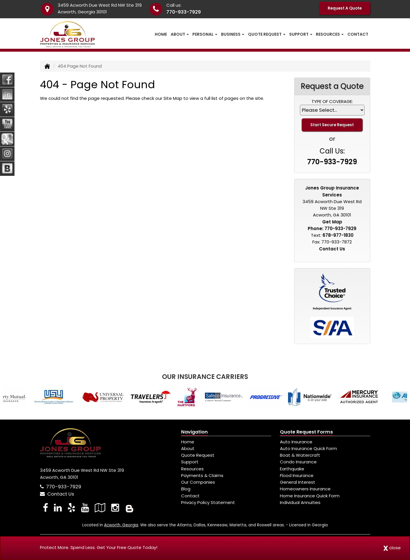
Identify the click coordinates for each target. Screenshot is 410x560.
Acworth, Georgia (121, 525)
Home (161, 34)
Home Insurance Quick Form (310, 496)
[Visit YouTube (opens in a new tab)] (85, 507)
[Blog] (129, 507)
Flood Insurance (297, 475)
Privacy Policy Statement (208, 502)
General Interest (297, 482)
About (187, 448)
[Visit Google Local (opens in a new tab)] (100, 507)
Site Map (172, 98)
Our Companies (198, 482)
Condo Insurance (298, 462)
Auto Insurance (296, 442)
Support (189, 462)
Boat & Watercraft (300, 455)
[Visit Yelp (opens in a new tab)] (71, 507)
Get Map (332, 222)
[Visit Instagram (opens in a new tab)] (115, 507)
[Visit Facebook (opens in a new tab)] (45, 507)
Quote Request (197, 455)
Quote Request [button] (266, 34)
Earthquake (292, 469)
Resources (192, 469)
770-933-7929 (183, 12)
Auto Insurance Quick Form (308, 448)
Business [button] (232, 34)
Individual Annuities (300, 502)
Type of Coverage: (332, 101)
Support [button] (300, 34)
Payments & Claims (202, 475)
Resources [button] (330, 34)
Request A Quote (345, 8)
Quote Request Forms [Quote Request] (306, 432)
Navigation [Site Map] (194, 432)
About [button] (180, 34)
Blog (185, 489)
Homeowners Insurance (305, 489)
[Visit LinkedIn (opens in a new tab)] (58, 507)
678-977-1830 (337, 235)
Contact (357, 34)
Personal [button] (204, 34)
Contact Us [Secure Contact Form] (332, 249)
